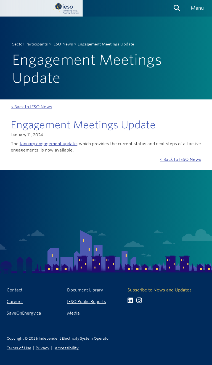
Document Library (85, 290)
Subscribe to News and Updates (160, 290)
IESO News (62, 44)
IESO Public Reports (86, 301)
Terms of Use (19, 347)
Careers (15, 301)
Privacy (42, 347)
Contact (15, 290)
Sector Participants (30, 44)
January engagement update (48, 143)
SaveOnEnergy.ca (24, 313)
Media (73, 313)
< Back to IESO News (31, 106)
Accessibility (67, 347)
